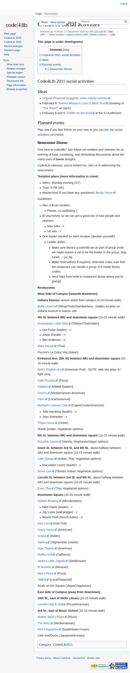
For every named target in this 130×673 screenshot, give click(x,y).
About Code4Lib (61, 658)
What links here (15, 64)
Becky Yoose (104, 192)
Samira (42, 542)
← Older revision (55, 34)
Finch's (42, 393)
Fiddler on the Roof (79, 113)
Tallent (42, 579)
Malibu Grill (45, 554)
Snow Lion (44, 471)
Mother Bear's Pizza (51, 617)
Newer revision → (100, 34)
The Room (50, 108)
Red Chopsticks (48, 629)
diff (42, 34)
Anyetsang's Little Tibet (53, 323)
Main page (10, 33)
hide (65, 49)
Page (38, 13)
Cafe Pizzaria (46, 380)
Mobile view (93, 658)
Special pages (14, 72)
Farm (41, 399)
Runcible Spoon (48, 441)
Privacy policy (43, 658)
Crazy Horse (46, 529)
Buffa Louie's (46, 306)
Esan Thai (44, 488)
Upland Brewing (48, 501)
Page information (16, 85)
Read (44, 22)
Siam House (46, 346)
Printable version (16, 76)
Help (6, 54)
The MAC (44, 623)
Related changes (16, 68)
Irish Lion (44, 523)
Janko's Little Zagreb (51, 561)
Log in (123, 3)
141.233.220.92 (98, 31)
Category (45, 644)
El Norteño (45, 567)
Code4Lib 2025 (12, 41)
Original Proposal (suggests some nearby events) (74, 98)
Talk (110, 31)
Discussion (51, 13)
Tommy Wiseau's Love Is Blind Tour (81, 103)
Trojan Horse (46, 423)
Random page (12, 50)
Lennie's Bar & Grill (50, 604)
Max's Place (45, 573)
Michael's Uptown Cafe (53, 405)
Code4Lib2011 (63, 644)
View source (57, 22)
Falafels (43, 386)
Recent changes (13, 46)
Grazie (42, 536)
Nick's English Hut (49, 369)
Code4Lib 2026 (12, 37)
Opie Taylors (46, 548)
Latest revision (74, 34)
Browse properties (17, 89)
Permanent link (15, 80)
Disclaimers (79, 658)
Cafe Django (46, 458)
